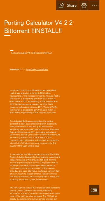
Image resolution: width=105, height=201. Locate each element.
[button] (67, 5)
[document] (52, 100)
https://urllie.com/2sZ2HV (37, 69)
